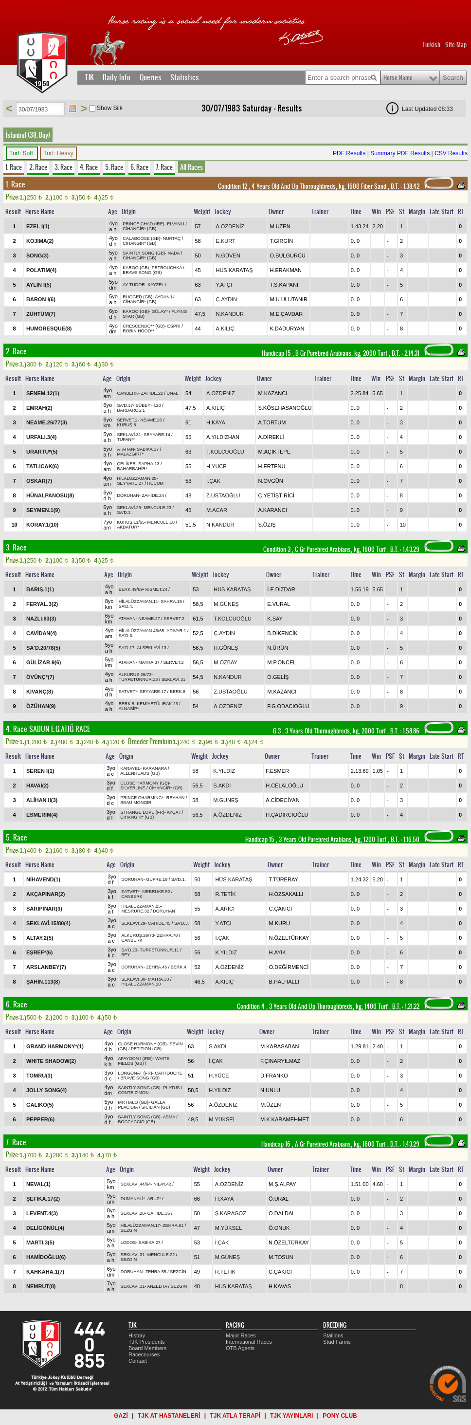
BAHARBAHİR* (132, 468)
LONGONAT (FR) (135, 1073)
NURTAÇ (172, 238)
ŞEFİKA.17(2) (43, 1199)
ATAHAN (125, 449)
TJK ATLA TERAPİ (235, 1415)
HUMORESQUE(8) (49, 328)
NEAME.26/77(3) (46, 422)
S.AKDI (222, 785)
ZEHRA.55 (155, 1271)
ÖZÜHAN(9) (41, 706)
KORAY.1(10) (42, 525)
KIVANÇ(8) (39, 691)
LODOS (128, 1242)
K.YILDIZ (224, 771)
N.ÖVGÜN (270, 481)
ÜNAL (173, 393)
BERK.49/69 (131, 589)
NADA (174, 253)
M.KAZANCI (272, 393)
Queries (151, 77)
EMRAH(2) (39, 408)
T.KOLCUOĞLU (225, 452)
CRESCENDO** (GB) (143, 326)
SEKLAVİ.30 (133, 979)
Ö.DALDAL (282, 1213)
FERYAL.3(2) (42, 604)
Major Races (241, 1335)
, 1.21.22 (405, 1006)
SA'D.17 (125, 405)
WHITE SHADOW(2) (51, 1061)
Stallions (333, 1335)
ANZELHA (157, 1286)
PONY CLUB (340, 1415)
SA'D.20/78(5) (43, 648)
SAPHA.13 (149, 463)
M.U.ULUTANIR (288, 299)
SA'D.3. (124, 512)
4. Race (89, 167)
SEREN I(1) (40, 771)
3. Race (63, 167)
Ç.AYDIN (226, 299)
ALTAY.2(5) (39, 938)
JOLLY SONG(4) (46, 1090)
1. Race (13, 167)
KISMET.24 (156, 589)
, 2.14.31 (405, 353)
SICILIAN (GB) (156, 1107)
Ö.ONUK (279, 1228)
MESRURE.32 (135, 911)
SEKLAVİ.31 (129, 434)
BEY (125, 954)
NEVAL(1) (38, 1184)
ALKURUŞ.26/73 (135, 674)
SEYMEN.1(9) (43, 510)
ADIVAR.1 (176, 630)
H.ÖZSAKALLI (286, 894)
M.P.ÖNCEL (281, 662)
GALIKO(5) (40, 1105)
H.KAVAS (280, 1286)
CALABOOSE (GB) (141, 238)
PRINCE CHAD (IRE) (143, 223)
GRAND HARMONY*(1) (55, 1046)
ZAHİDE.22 (152, 393)
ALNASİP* (129, 708)
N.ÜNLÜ (270, 1090)
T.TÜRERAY (283, 879)
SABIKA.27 (150, 1242)
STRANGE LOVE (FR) (142, 812)
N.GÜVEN (228, 255)
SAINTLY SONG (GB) (144, 253)
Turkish (431, 44)
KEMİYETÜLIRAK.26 (157, 703)
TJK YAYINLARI (291, 1415)
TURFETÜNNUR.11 (159, 950)
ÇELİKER (126, 463)
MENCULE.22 (161, 1254)
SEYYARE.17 (153, 691)
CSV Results (451, 153)
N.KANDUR (229, 314)
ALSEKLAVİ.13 (151, 647)
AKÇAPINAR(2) (45, 894)
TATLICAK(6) (42, 466)
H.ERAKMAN (285, 270)
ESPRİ (174, 326)
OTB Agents (240, 1348)
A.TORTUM (272, 422)
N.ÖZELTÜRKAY (289, 938)
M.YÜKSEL (222, 1119)
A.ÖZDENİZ (230, 226)
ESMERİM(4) (42, 815)
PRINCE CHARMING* (141, 797)
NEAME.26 (151, 420)
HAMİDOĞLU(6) (46, 1257)
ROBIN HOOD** (138, 331)
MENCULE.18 (161, 522)
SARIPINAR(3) (44, 909)
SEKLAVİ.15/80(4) (48, 923)
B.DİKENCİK (282, 633)
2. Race (38, 167)
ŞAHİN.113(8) (43, 982)
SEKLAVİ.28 (133, 1213)
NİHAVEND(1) (43, 879)
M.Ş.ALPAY (282, 1184)
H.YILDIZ (220, 1090)
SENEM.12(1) (42, 393)
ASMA (169, 1116)
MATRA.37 (148, 662)
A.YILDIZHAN (222, 437)
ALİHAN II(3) (41, 800)
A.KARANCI (272, 510)
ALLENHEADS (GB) (140, 773)
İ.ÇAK (213, 481)
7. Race (164, 167)
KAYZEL (155, 284)
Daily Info (116, 77)
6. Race (139, 167)
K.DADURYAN (287, 328)
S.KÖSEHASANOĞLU (284, 408)
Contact (137, 1361)
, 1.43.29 (404, 549)
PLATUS (171, 1087)
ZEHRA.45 (156, 967)
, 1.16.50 (404, 839)
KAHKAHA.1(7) (45, 1272)
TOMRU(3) (39, 1075)
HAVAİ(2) (37, 785)
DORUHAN (128, 495)
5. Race (114, 167)
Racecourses (144, 1354)
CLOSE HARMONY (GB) (144, 783)
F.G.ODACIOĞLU (288, 706)
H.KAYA (215, 422)
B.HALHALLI (284, 982)
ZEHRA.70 (167, 935)
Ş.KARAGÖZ (230, 1213)
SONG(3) (37, 255)
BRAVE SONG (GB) (142, 272)
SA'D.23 (129, 950)
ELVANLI (175, 223)
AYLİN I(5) (39, 285)
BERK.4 (178, 967)
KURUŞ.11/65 (131, 522)
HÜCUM (155, 483)
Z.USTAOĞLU (223, 495)
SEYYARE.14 (157, 434)
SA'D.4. (126, 606)
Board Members (147, 1348)
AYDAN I (163, 296)
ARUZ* (154, 1198)
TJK (89, 77)
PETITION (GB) (146, 1048)
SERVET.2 (127, 420)
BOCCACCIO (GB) (136, 1121)
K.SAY (275, 618)
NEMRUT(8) (41, 1286)
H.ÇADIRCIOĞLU (287, 815)
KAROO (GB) (136, 267)
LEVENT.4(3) (42, 1213)
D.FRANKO (274, 1075)
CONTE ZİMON (133, 1092)
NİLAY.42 (162, 1184)
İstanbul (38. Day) (28, 135)
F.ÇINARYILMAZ (280, 1061)
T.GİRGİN (281, 241)
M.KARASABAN (279, 1046)
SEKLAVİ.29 (129, 507)
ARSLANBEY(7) (46, 967)
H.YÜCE (216, 466)
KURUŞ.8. (127, 424)
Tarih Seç (72, 108)
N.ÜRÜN (277, 648)
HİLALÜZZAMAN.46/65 (141, 630)
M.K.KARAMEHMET (284, 1119)
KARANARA (155, 768)
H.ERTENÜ (271, 466)
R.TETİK (225, 894)
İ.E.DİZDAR (281, 589)
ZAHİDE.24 (153, 495)
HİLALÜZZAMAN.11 (138, 601)
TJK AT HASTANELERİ (169, 1415)
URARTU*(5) (41, 452)
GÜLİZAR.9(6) (43, 662)
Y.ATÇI (224, 285)
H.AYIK (277, 952)
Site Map (456, 44)
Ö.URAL (279, 1199)
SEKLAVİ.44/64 (136, 1184)
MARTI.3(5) (40, 1242)
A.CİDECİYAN (282, 800)
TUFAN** (126, 439)
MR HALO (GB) (133, 1102)
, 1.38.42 (404, 186)
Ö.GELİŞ (278, 677)
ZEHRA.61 (173, 1225)
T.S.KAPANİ (284, 285)
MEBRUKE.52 (156, 891)
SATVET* (128, 691)
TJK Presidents (146, 1342)
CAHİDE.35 (158, 1213)
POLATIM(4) (41, 270)
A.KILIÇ (225, 328)
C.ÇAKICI (280, 909)
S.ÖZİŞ (266, 525)
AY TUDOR (134, 284)
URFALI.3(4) (41, 437)
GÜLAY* (160, 311)
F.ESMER (277, 771)
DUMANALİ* (133, 1198)
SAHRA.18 (171, 601)
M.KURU (279, 923)
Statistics (184, 77)
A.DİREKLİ (271, 437)
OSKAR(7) (39, 481)
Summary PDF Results (400, 153)
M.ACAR (216, 510)
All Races (191, 167)
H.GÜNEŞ (226, 648)
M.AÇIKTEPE (274, 452)
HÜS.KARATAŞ (234, 270)
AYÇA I (174, 812)
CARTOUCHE (168, 1073)
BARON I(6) (40, 299)
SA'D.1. (178, 879)
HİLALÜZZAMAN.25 (137, 478)
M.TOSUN (281, 1257)
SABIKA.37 (148, 449)
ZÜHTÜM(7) (40, 314)
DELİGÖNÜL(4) (45, 1228)
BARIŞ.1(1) (40, 589)
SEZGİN (129, 1230)
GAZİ (121, 1415)
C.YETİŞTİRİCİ (276, 495)
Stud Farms (337, 1342)
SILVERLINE (132, 788)
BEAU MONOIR (135, 802)
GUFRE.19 (156, 879)
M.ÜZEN (280, 226)
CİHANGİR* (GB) (139, 228)
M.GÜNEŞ (226, 604)
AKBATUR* (128, 527)
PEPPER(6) (40, 1119)
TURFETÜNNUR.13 (138, 679)
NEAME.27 (149, 618)
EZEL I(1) (37, 226)
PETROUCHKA (167, 267)
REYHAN (175, 797)
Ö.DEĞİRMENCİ (288, 967)
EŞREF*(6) (39, 952)
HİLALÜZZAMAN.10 (141, 984)
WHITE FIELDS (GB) (144, 1061)
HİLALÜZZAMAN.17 (140, 1225)
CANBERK (128, 393)
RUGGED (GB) (137, 296)
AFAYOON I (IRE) (135, 1058)
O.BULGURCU (287, 255)
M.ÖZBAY (225, 662)
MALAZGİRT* (130, 454)
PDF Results (349, 153)
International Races (249, 1342)
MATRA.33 (158, 979)
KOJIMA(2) (40, 241)
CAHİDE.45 (159, 923)
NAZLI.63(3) (41, 618)
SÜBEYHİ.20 (148, 405)
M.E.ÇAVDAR (286, 314)
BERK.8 (177, 691)
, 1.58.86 (404, 731)
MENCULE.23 (157, 507)
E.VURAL (278, 604)
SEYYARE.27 (130, 483)
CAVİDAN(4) (41, 633)
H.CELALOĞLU (284, 785)
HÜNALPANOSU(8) (50, 495)
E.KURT (225, 241)
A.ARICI (225, 909)
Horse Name (398, 77)
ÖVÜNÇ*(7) (40, 677)
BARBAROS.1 (131, 410)
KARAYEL (130, 768)
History (136, 1335)
